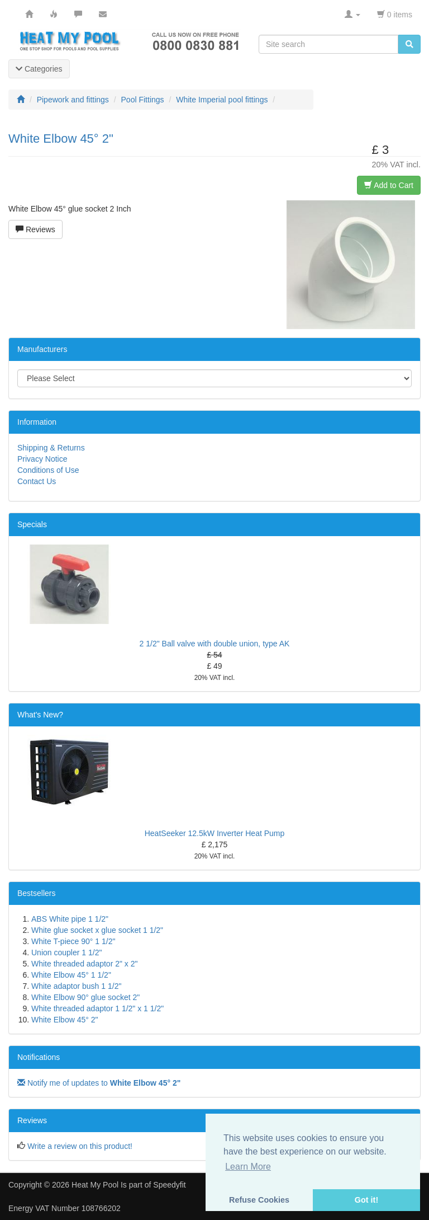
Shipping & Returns (51, 447)
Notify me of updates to (98, 1082)
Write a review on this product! (79, 1146)
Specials (32, 524)
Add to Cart (388, 185)
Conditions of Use (48, 470)
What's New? (40, 714)
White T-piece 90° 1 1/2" (73, 941)
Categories (39, 68)
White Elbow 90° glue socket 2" (85, 997)
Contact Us (36, 481)
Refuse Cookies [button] (259, 1199)
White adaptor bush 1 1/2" (76, 986)
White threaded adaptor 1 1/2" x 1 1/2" (97, 1008)
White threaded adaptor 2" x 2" (84, 963)
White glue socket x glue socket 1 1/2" (97, 930)
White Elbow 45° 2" (64, 1019)
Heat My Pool (95, 1184)
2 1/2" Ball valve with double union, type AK (215, 643)
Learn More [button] (248, 1166)
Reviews (35, 229)
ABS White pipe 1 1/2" (69, 918)
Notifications (38, 1057)
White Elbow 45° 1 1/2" (71, 974)
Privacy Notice (42, 458)
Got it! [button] (366, 1199)
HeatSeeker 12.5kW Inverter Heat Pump (215, 833)
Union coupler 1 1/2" (66, 952)
